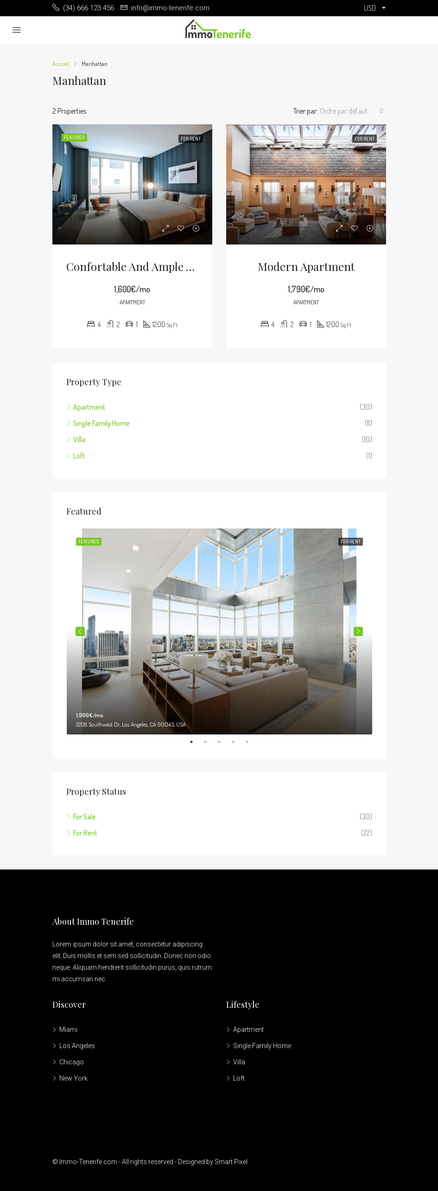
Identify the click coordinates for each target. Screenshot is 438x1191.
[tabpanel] (219, 631)
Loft (79, 455)
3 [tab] (224, 742)
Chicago (71, 1062)
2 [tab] (210, 742)
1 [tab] (196, 742)
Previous (80, 631)
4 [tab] (237, 742)
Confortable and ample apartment (153, 266)
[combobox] (352, 111)
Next (358, 631)
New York (73, 1078)
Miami (68, 1029)
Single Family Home (101, 423)
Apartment (89, 407)
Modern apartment (306, 266)
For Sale (84, 816)
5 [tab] (251, 742)
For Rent (85, 832)
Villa (79, 439)
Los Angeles (77, 1045)
